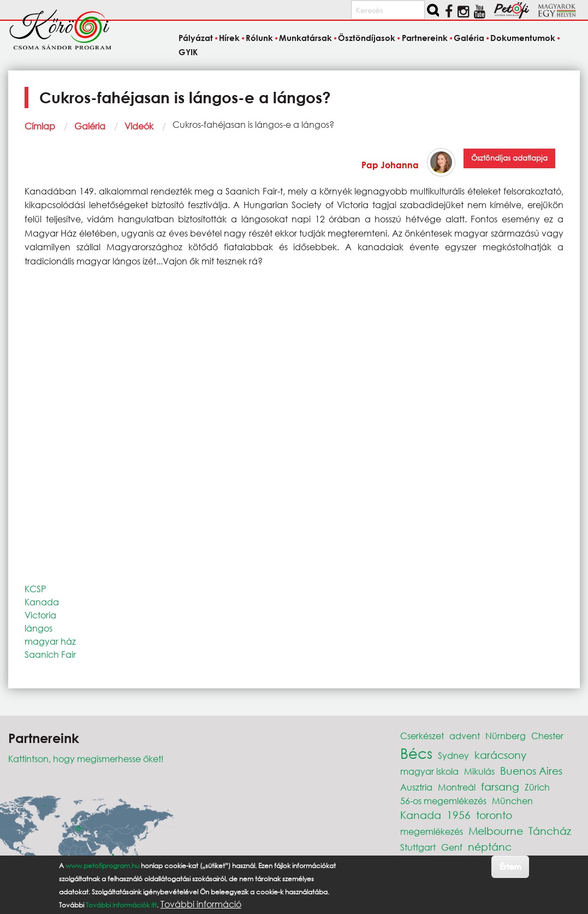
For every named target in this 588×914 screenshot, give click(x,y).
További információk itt (121, 905)
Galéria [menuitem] (469, 38)
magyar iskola (429, 771)
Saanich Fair (50, 654)
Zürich (537, 787)
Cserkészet (422, 735)
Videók (138, 126)
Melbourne (495, 830)
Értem (510, 866)
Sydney (453, 755)
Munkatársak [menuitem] (305, 38)
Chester (547, 735)
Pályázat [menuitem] (196, 38)
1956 (459, 815)
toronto (494, 815)
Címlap (40, 126)
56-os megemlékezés (443, 800)
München (512, 800)
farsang (500, 786)
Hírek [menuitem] (229, 38)
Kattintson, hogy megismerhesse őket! (86, 758)
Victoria (40, 615)
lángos (38, 628)
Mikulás (479, 771)
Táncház (549, 830)
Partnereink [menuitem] (425, 38)
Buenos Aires (531, 770)
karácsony (500, 754)
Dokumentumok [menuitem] (522, 38)
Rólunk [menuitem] (259, 38)
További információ (201, 904)
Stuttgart (418, 847)
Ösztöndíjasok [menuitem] (366, 38)
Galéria (89, 126)
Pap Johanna (390, 165)
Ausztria (416, 787)
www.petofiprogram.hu (102, 865)
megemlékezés (431, 831)
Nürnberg (505, 735)
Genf (451, 847)
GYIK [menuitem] (188, 52)
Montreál (457, 787)
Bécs (416, 753)
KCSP (35, 588)
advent (464, 735)
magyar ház (50, 641)
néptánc (490, 846)
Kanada (42, 602)
